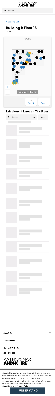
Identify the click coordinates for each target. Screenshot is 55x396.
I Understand (27, 390)
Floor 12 (31, 101)
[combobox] (27, 10)
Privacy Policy (23, 386)
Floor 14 (44, 101)
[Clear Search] (35, 117)
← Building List (12, 22)
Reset (43, 117)
